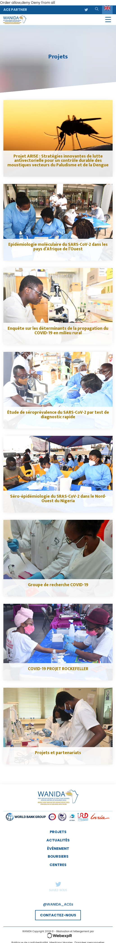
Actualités (58, 840)
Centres (58, 864)
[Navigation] (108, 19)
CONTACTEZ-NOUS (58, 915)
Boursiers (58, 856)
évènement (58, 848)
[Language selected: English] (107, 10)
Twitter (58, 884)
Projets (58, 831)
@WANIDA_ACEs (58, 904)
